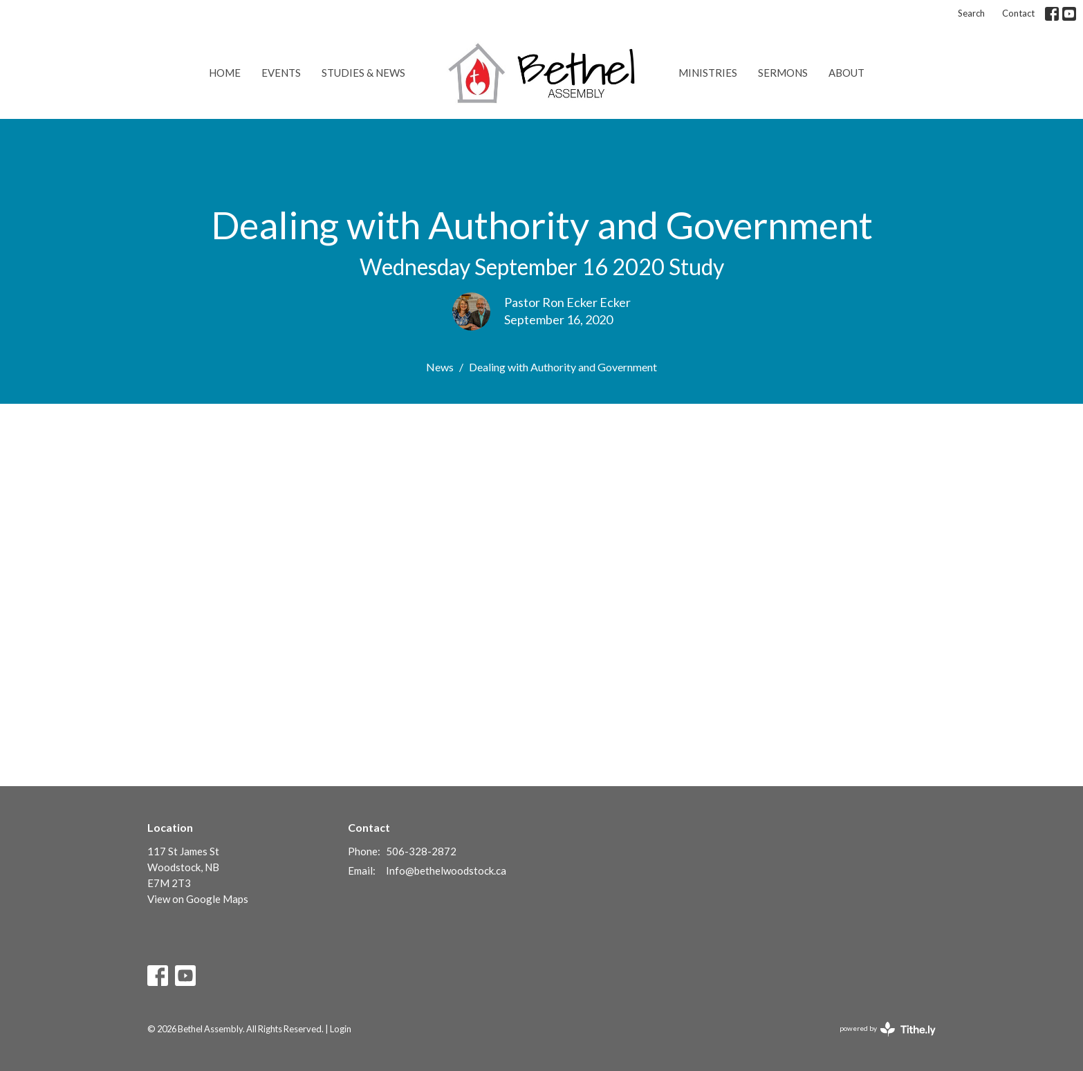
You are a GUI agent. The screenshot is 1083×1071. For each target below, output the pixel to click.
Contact (1018, 13)
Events (281, 72)
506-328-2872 (421, 851)
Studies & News (363, 72)
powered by (888, 1029)
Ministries (707, 72)
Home (225, 72)
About (846, 72)
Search (971, 13)
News (440, 366)
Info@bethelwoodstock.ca (446, 870)
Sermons (783, 72)
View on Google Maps (197, 899)
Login (340, 1028)
